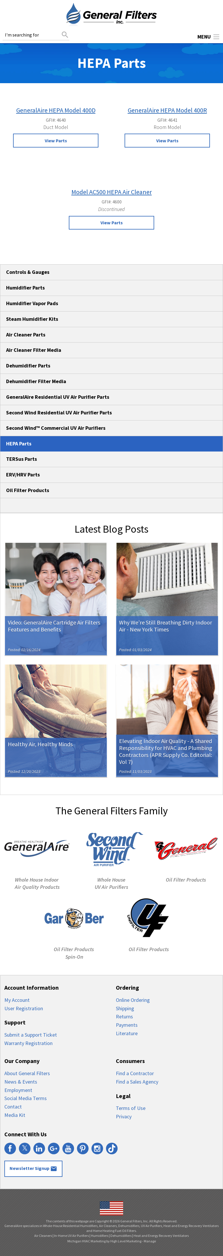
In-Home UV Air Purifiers (71, 1235)
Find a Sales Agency (137, 1081)
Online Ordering (133, 1000)
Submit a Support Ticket (30, 1034)
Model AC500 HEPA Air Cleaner (111, 192)
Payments (127, 1025)
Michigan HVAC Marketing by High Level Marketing (104, 1241)
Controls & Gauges (27, 272)
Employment (18, 1090)
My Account (17, 1000)
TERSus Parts (21, 459)
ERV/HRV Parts (23, 474)
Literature (127, 1033)
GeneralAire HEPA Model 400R (167, 110)
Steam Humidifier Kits (32, 319)
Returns (124, 1016)
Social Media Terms (25, 1098)
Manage (150, 1241)
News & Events (20, 1081)
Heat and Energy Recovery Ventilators (161, 1235)
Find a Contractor (135, 1073)
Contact (13, 1106)
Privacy (124, 1116)
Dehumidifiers (121, 1235)
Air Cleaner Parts (25, 334)
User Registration (23, 1008)
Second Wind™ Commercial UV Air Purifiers (55, 428)
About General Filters (27, 1073)
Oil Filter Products (27, 490)
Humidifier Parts (25, 287)
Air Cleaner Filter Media (33, 350)
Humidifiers (99, 1235)
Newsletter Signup (33, 1168)
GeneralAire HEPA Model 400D (56, 110)
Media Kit (14, 1115)
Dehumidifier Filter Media (36, 381)
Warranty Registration (28, 1043)
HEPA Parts (18, 443)
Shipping (125, 1008)
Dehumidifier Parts (28, 365)
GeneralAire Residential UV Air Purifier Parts (57, 397)
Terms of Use (130, 1108)
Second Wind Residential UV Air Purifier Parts (59, 412)
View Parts (56, 140)
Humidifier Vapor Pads (32, 303)
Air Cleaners (43, 1235)
